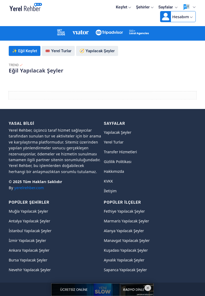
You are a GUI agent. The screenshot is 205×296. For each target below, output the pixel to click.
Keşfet (123, 7)
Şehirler (145, 7)
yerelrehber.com (29, 187)
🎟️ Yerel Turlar (58, 51)
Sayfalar (168, 7)
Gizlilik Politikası (117, 161)
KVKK (108, 181)
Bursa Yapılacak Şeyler (28, 259)
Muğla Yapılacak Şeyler (28, 211)
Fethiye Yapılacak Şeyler (124, 211)
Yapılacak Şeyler (117, 132)
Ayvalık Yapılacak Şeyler (124, 259)
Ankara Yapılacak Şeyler (29, 250)
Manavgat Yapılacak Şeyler (127, 240)
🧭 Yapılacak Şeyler (97, 51)
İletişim (110, 190)
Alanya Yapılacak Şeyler (124, 230)
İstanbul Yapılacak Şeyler (30, 230)
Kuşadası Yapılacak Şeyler (126, 250)
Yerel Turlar (114, 142)
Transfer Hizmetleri (120, 151)
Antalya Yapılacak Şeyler (29, 220)
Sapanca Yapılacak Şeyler (125, 269)
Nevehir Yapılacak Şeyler (30, 269)
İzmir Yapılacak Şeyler (27, 240)
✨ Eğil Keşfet (24, 51)
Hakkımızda (114, 171)
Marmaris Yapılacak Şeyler (126, 220)
